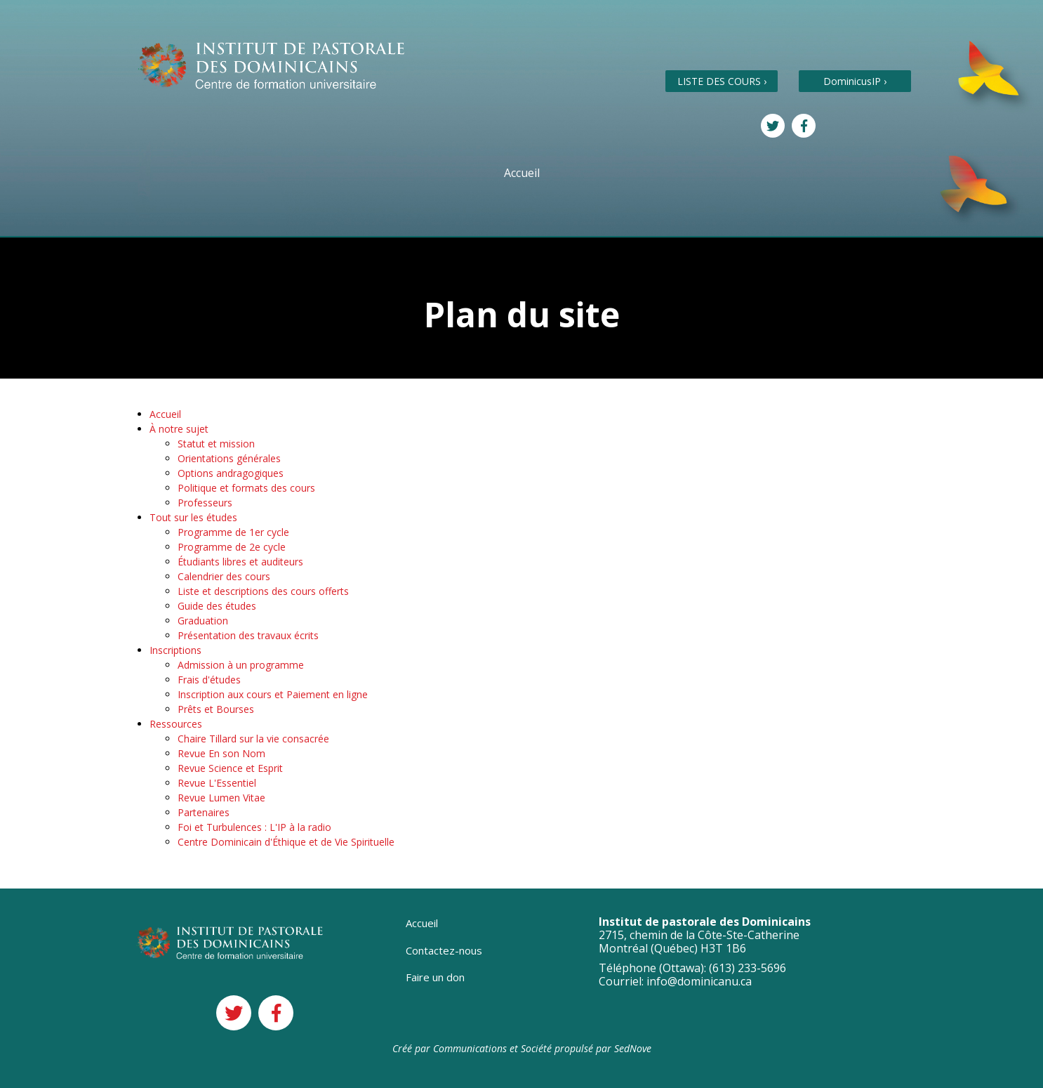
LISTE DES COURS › (721, 81)
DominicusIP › (854, 81)
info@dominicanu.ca (699, 981)
